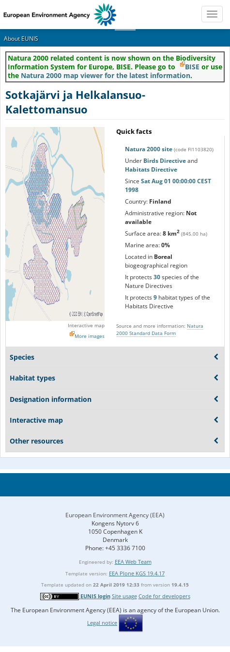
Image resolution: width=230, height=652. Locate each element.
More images (90, 336)
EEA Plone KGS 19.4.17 (137, 573)
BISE (192, 66)
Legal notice (102, 622)
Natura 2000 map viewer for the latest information (105, 75)
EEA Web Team (133, 561)
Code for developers (164, 596)
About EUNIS (21, 38)
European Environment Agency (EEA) (115, 515)
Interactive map (86, 325)
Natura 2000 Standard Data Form (159, 329)
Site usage (124, 596)
